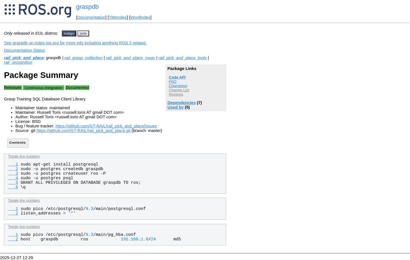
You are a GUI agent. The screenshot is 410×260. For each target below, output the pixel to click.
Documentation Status (24, 50)
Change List (179, 90)
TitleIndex (118, 17)
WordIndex (140, 17)
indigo (69, 33)
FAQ (173, 81)
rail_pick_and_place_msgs (130, 57)
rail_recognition (18, 62)
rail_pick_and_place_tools (183, 57)
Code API (177, 77)
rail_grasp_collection (83, 57)
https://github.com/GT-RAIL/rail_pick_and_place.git (83, 130)
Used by (175, 107)
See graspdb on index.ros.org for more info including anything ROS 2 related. (75, 43)
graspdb (87, 6)
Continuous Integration (43, 88)
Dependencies (181, 102)
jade (83, 33)
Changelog (178, 86)
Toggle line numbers (24, 156)
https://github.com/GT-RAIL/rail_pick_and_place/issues (106, 126)
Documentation (91, 17)
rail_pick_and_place (24, 57)
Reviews (176, 94)
